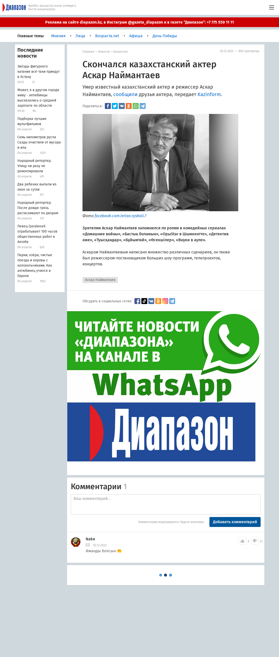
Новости (104, 51)
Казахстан (120, 51)
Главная (88, 51)
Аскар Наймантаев (100, 280)
